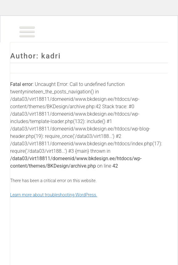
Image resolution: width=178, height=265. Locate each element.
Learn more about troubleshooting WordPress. (53, 194)
